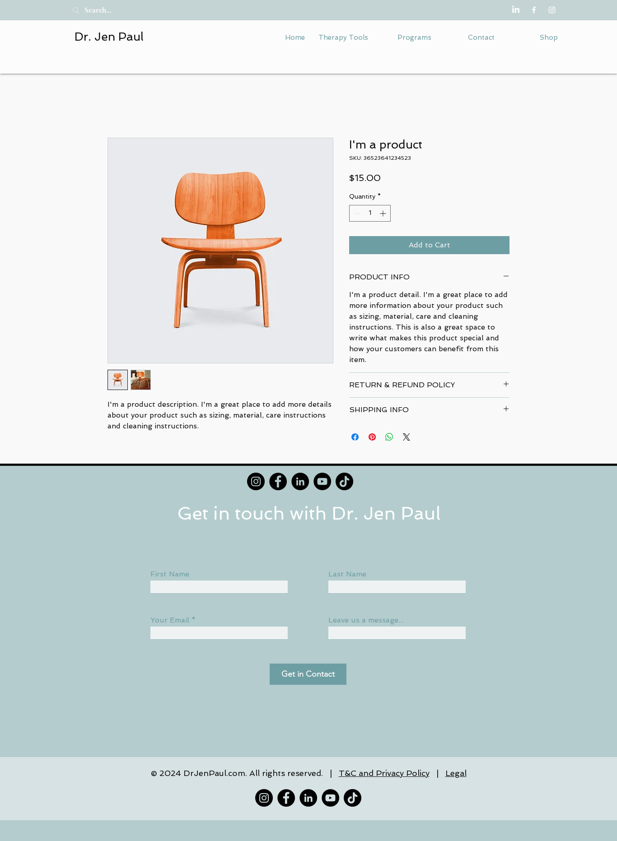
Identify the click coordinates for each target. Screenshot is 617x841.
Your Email (169, 620)
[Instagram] (551, 9)
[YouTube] (322, 481)
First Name (169, 574)
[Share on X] (406, 437)
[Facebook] (533, 9)
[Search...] (107, 10)
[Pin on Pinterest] (372, 437)
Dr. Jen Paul (109, 36)
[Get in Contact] (308, 674)
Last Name (347, 574)
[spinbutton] (370, 213)
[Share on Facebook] (355, 437)
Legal (456, 773)
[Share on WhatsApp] (389, 437)
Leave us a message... (366, 620)
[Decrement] (356, 213)
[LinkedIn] (515, 9)
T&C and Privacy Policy (384, 773)
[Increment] (383, 213)
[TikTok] (344, 481)
